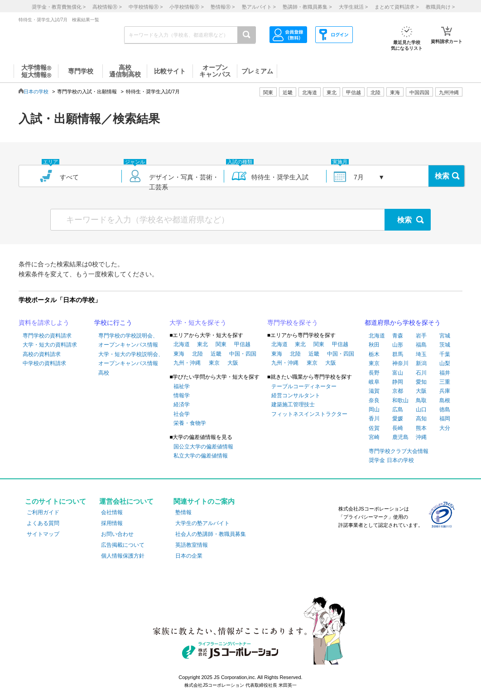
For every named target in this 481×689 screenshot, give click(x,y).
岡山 (374, 409)
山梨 (444, 363)
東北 (202, 344)
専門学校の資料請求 (47, 335)
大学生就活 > (353, 7)
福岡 (444, 418)
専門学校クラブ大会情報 (398, 451)
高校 (103, 373)
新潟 (421, 363)
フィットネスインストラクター (309, 414)
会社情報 (112, 512)
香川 (374, 418)
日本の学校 (36, 91)
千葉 (444, 354)
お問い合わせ (117, 534)
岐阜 (374, 382)
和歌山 (400, 400)
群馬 (397, 354)
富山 (397, 373)
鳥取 (421, 400)
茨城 (444, 345)
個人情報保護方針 (122, 556)
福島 (421, 345)
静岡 (397, 382)
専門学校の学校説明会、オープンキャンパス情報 (128, 340)
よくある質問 (43, 523)
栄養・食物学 (189, 423)
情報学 (181, 395)
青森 (397, 335)
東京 (214, 363)
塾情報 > (223, 7)
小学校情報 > (186, 7)
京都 (397, 391)
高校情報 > (106, 7)
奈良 (374, 400)
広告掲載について (122, 545)
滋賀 (374, 391)
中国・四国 (242, 354)
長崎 (397, 428)
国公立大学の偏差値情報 (203, 446)
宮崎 (374, 437)
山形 (397, 345)
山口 (421, 409)
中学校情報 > (146, 7)
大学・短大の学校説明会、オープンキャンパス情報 (131, 358)
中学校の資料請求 (44, 363)
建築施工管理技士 (293, 404)
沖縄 (421, 437)
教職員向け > (440, 7)
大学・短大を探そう (197, 322)
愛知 (421, 382)
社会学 (181, 414)
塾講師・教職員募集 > (307, 7)
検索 (442, 176)
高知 (421, 418)
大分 (444, 428)
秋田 (374, 345)
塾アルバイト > (259, 7)
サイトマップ (43, 534)
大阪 (232, 363)
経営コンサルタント (295, 395)
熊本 (421, 428)
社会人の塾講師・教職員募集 (210, 534)
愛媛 (397, 418)
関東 (221, 344)
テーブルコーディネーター (304, 386)
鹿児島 (400, 437)
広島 (397, 409)
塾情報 (183, 512)
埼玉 (421, 354)
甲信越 (242, 344)
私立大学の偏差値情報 (200, 456)
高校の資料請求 (42, 354)
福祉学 (181, 386)
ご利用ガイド (43, 512)
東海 (178, 354)
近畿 (216, 354)
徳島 (444, 409)
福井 (444, 373)
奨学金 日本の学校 (391, 460)
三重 (444, 382)
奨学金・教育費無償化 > (59, 7)
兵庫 (444, 391)
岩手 (421, 335)
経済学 (181, 404)
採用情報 (112, 523)
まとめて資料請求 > (396, 7)
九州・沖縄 (187, 363)
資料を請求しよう (44, 322)
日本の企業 (188, 556)
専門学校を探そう (292, 322)
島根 (444, 400)
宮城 (444, 335)
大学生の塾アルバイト (202, 523)
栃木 (374, 354)
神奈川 (400, 363)
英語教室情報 (191, 545)
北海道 (309, 92)
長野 (374, 373)
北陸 (197, 354)
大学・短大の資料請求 (50, 345)
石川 (421, 373)
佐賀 (374, 428)
